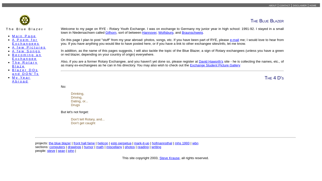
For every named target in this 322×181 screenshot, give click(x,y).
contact (284, 5)
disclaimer (300, 5)
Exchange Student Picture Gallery (215, 65)
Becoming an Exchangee (27, 57)
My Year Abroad (21, 79)
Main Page (24, 36)
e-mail (234, 40)
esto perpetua (121, 143)
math (100, 147)
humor (89, 147)
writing (156, 147)
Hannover (149, 32)
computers (57, 147)
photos (130, 147)
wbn (195, 143)
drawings (74, 147)
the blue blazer (60, 143)
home (312, 5)
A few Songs (26, 51)
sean (61, 151)
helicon (103, 143)
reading (143, 147)
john (71, 151)
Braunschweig (192, 32)
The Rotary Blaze (25, 64)
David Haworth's (211, 61)
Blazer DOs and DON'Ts (25, 72)
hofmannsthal (162, 143)
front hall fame (84, 143)
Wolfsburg (166, 32)
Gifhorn (110, 32)
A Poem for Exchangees (25, 42)
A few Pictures (29, 47)
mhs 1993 (182, 143)
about (273, 5)
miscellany (114, 147)
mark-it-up (141, 143)
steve (51, 151)
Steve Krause (169, 158)
